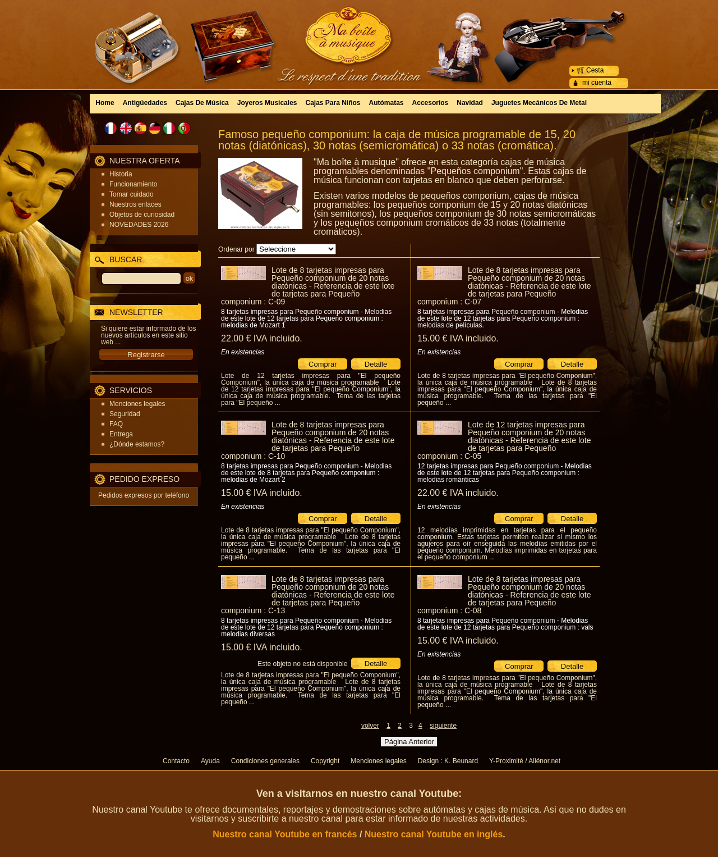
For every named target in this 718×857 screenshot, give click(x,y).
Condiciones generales (265, 761)
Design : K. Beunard (448, 761)
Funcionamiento (133, 184)
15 (458, 338)
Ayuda (210, 761)
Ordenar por (236, 249)
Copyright (325, 761)
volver (370, 726)
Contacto (176, 761)
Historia (120, 174)
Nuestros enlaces (135, 204)
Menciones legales (137, 404)
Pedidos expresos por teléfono (143, 495)
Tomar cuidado (131, 194)
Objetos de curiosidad (141, 214)
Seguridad (124, 414)
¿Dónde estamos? (136, 444)
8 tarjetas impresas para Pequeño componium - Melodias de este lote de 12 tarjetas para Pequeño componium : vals (505, 624)
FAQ (116, 424)
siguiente (443, 726)
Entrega (121, 434)
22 (261, 338)
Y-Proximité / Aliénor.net (524, 761)
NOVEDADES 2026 (138, 225)
